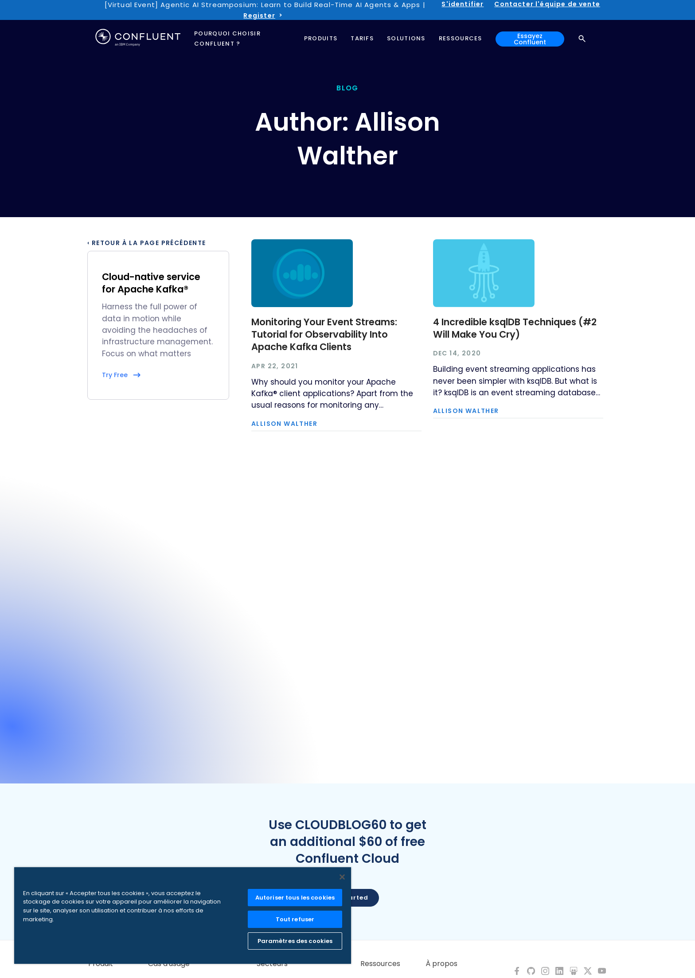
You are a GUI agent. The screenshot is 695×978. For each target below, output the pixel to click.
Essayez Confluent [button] (530, 39)
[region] (182, 915)
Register (259, 15)
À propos (441, 964)
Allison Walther (284, 423)
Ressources (380, 964)
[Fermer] (342, 877)
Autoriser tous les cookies (295, 897)
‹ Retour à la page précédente (146, 242)
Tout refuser (295, 919)
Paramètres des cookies (295, 941)
